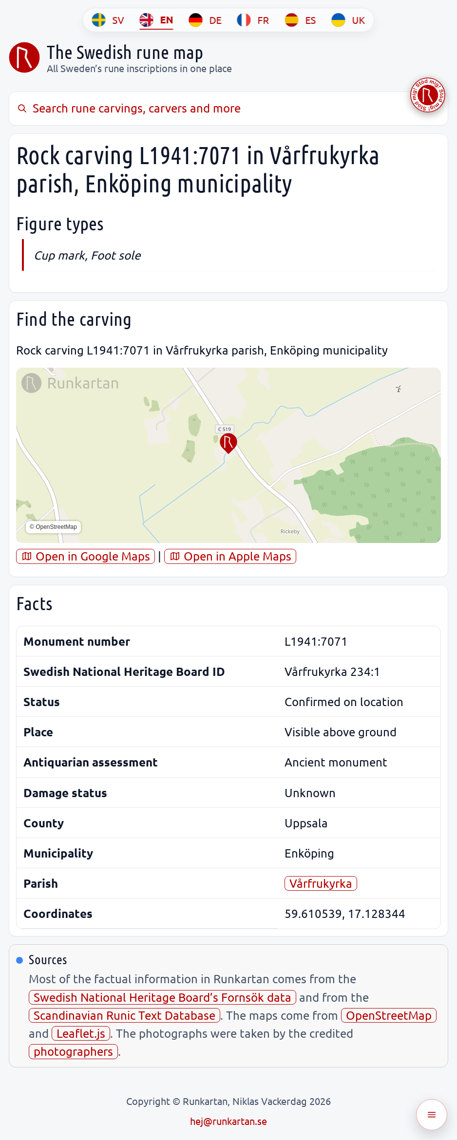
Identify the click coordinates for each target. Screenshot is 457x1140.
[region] (228, 455)
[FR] (253, 20)
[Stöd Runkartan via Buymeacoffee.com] (427, 94)
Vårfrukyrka (320, 883)
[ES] (300, 20)
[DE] (205, 20)
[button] (228, 443)
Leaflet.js (81, 1033)
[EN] (156, 20)
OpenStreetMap (389, 1015)
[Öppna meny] (431, 1114)
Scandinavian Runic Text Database (124, 1015)
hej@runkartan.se (228, 1121)
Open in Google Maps (85, 556)
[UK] (348, 20)
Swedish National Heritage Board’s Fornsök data (162, 997)
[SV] (108, 20)
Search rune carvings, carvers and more (128, 108)
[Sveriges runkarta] (24, 57)
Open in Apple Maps (230, 556)
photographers (73, 1051)
